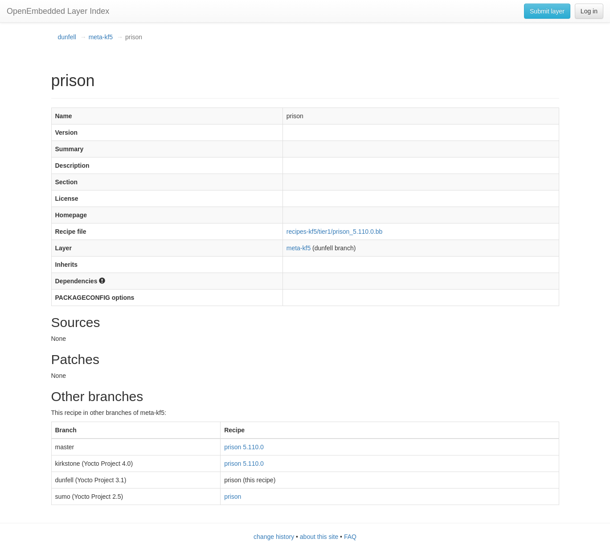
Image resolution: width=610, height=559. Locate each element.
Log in (589, 11)
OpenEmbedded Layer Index (58, 11)
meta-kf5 (101, 37)
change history (274, 536)
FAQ (350, 536)
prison (232, 496)
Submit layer (547, 11)
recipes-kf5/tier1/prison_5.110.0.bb (335, 231)
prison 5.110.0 (244, 447)
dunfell (67, 37)
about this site (319, 536)
